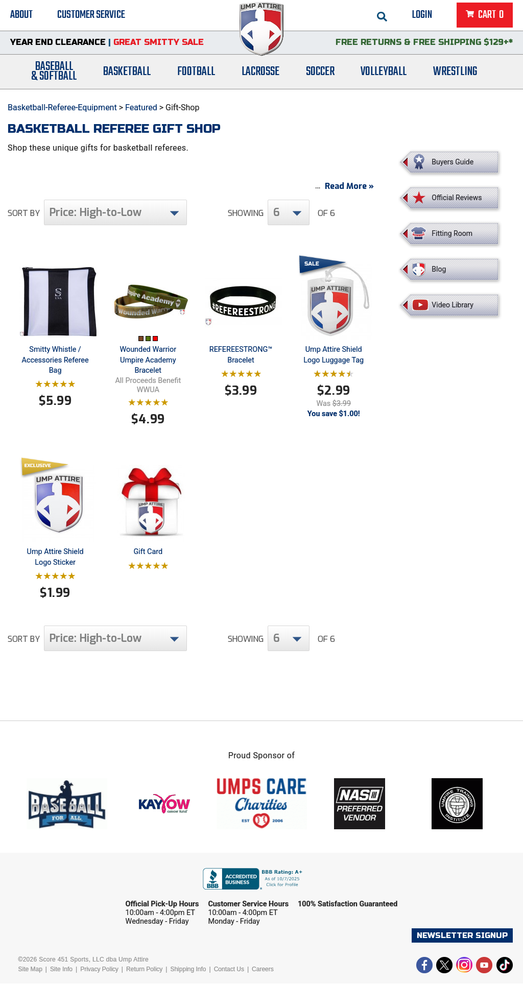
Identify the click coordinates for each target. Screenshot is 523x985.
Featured (141, 107)
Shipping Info (188, 970)
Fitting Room (452, 233)
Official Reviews (457, 198)
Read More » (349, 187)
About (21, 15)
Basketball (127, 73)
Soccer (320, 73)
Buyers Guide (452, 162)
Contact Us (229, 970)
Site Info (61, 970)
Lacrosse (260, 73)
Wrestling (455, 73)
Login (422, 15)
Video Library (452, 305)
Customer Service (91, 15)
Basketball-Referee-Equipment (62, 107)
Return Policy (144, 970)
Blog (439, 269)
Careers (263, 970)
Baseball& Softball (54, 73)
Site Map (30, 970)
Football (196, 73)
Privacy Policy (99, 970)
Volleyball (384, 73)
